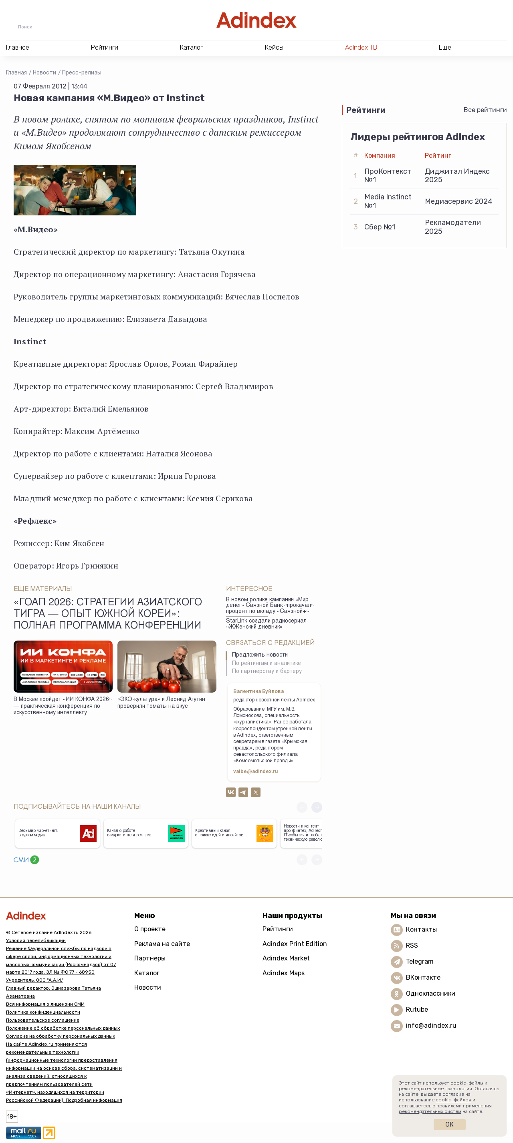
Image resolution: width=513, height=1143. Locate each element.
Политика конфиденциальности (43, 1012)
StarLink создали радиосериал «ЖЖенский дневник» (266, 624)
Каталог (147, 973)
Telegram (420, 961)
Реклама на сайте (162, 944)
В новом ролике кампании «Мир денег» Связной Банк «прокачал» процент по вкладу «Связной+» (270, 606)
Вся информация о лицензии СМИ (45, 1004)
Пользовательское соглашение (42, 1020)
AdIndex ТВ (361, 47)
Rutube (417, 1009)
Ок (449, 1124)
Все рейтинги (485, 110)
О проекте (150, 929)
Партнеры (150, 958)
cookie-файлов (453, 1100)
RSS (412, 945)
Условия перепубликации (36, 940)
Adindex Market (286, 958)
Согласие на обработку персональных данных (60, 1036)
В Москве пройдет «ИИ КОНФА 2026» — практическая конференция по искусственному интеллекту (63, 706)
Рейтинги (278, 929)
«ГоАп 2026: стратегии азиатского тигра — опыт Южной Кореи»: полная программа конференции (108, 615)
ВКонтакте (423, 977)
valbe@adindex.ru (255, 771)
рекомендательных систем (430, 1111)
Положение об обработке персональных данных (63, 1028)
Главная (16, 72)
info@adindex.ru (431, 1025)
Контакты (421, 929)
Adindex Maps (284, 973)
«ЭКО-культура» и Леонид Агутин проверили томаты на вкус (161, 703)
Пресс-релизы (81, 72)
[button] (316, 807)
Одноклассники (430, 993)
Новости (44, 72)
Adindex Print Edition (295, 944)
